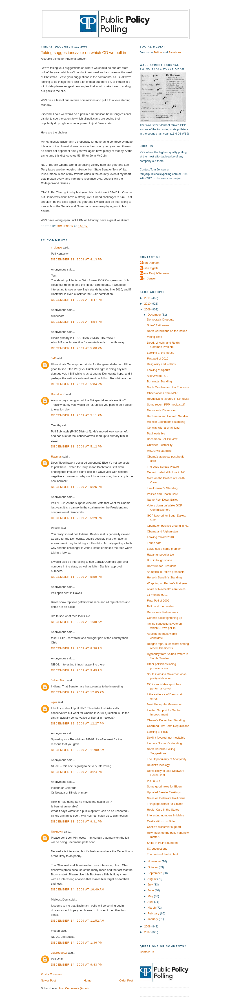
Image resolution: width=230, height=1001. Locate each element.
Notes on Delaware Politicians (166, 798)
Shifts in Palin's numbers (162, 842)
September (155, 873)
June (151, 890)
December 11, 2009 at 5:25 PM (77, 487)
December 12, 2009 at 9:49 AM (77, 670)
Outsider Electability (159, 445)
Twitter (158, 52)
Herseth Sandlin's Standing (164, 577)
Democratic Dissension (162, 410)
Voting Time (154, 336)
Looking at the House (160, 352)
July (150, 884)
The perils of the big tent (162, 854)
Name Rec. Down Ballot (162, 499)
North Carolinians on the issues (167, 331)
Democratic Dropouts (160, 319)
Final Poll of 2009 (158, 600)
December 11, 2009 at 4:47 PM (77, 299)
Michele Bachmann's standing (166, 421)
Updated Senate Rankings (164, 792)
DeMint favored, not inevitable (166, 737)
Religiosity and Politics (161, 364)
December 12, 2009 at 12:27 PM (78, 723)
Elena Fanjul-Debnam (155, 273)
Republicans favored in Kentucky (168, 398)
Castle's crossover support (164, 827)
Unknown (57, 831)
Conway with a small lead (163, 427)
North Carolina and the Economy (168, 387)
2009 (147, 309)
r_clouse (56, 247)
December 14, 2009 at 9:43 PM (77, 964)
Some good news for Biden (164, 786)
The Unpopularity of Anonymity (166, 759)
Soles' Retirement (158, 325)
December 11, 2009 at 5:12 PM (77, 446)
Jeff (53, 358)
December (155, 314)
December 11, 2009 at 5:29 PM (77, 518)
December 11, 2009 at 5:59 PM (77, 576)
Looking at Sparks (158, 370)
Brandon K (58, 394)
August (152, 879)
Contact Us (147, 952)
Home (87, 980)
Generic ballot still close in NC (166, 472)
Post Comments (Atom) (74, 988)
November (155, 861)
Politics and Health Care (162, 494)
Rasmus (56, 456)
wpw (54, 702)
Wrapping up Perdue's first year (167, 583)
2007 (147, 932)
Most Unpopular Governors (164, 704)
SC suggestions (157, 848)
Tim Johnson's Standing (162, 488)
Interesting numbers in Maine (165, 815)
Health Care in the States (163, 809)
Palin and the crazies (160, 606)
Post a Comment (51, 974)
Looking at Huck (157, 731)
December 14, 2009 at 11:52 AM (77, 920)
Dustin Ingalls (149, 268)
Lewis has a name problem (164, 548)
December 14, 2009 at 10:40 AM (77, 889)
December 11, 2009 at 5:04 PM (77, 384)
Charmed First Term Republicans (168, 726)
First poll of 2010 (157, 358)
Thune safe (154, 543)
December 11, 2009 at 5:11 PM (77, 415)
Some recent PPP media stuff (166, 404)
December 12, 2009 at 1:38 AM (77, 622)
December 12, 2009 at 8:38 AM (77, 648)
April (151, 901)
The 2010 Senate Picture (163, 466)
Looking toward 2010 (160, 537)
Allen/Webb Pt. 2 (157, 375)
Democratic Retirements (162, 612)
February (154, 913)
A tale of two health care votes (166, 589)
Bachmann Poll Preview (162, 439)
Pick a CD (153, 781)
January (153, 919)
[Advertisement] (168, 217)
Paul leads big (156, 433)
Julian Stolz (58, 680)
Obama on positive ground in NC (168, 525)
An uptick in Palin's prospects (165, 572)
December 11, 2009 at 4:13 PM (77, 259)
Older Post (126, 980)
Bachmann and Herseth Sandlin (167, 416)
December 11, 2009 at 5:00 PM (77, 348)
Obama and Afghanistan (162, 531)
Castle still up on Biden (161, 821)
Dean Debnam (150, 262)
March (152, 907)
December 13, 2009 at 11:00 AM (77, 750)
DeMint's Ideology (158, 765)
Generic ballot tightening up (164, 617)
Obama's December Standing (166, 720)
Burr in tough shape (159, 560)
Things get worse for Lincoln (165, 803)
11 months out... (157, 594)
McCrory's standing (159, 450)
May (151, 896)
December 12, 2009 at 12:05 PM (78, 692)
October (153, 867)
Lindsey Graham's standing (164, 743)
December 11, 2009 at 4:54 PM (77, 321)
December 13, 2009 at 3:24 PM (77, 772)
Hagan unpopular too (160, 554)
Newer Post (48, 980)
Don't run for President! (162, 566)
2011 (147, 298)
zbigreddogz (59, 952)
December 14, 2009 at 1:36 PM (77, 942)
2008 (147, 926)
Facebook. (175, 52)
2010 (147, 303)
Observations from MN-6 (162, 393)
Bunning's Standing (159, 381)
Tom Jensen (148, 278)
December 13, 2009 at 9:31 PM (77, 821)
